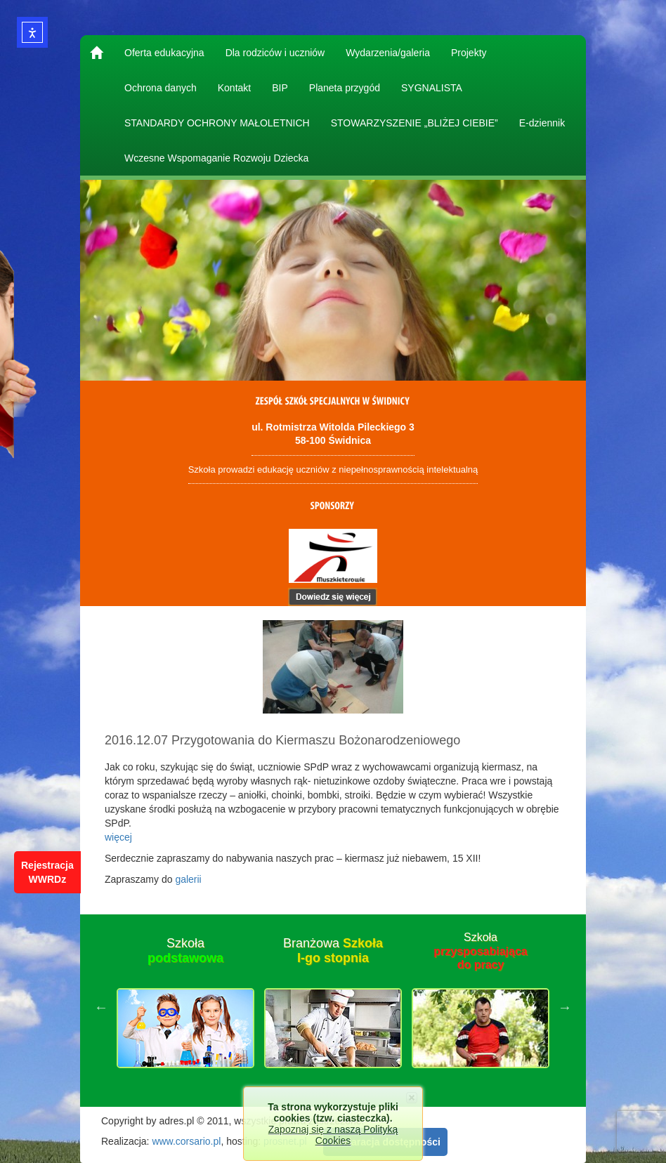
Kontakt (234, 87)
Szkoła (185, 951)
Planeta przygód (344, 87)
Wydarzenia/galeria (388, 52)
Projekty (469, 52)
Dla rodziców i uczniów (275, 52)
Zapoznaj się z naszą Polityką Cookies (333, 1135)
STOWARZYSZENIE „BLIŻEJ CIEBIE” (414, 123)
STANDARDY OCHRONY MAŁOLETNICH (217, 123)
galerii (188, 879)
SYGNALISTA (431, 87)
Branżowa (333, 951)
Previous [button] (101, 1007)
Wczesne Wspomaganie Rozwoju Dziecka (216, 158)
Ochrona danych (160, 87)
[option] (185, 1007)
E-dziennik (542, 123)
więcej (118, 837)
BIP (280, 87)
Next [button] (565, 1007)
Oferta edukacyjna (164, 52)
